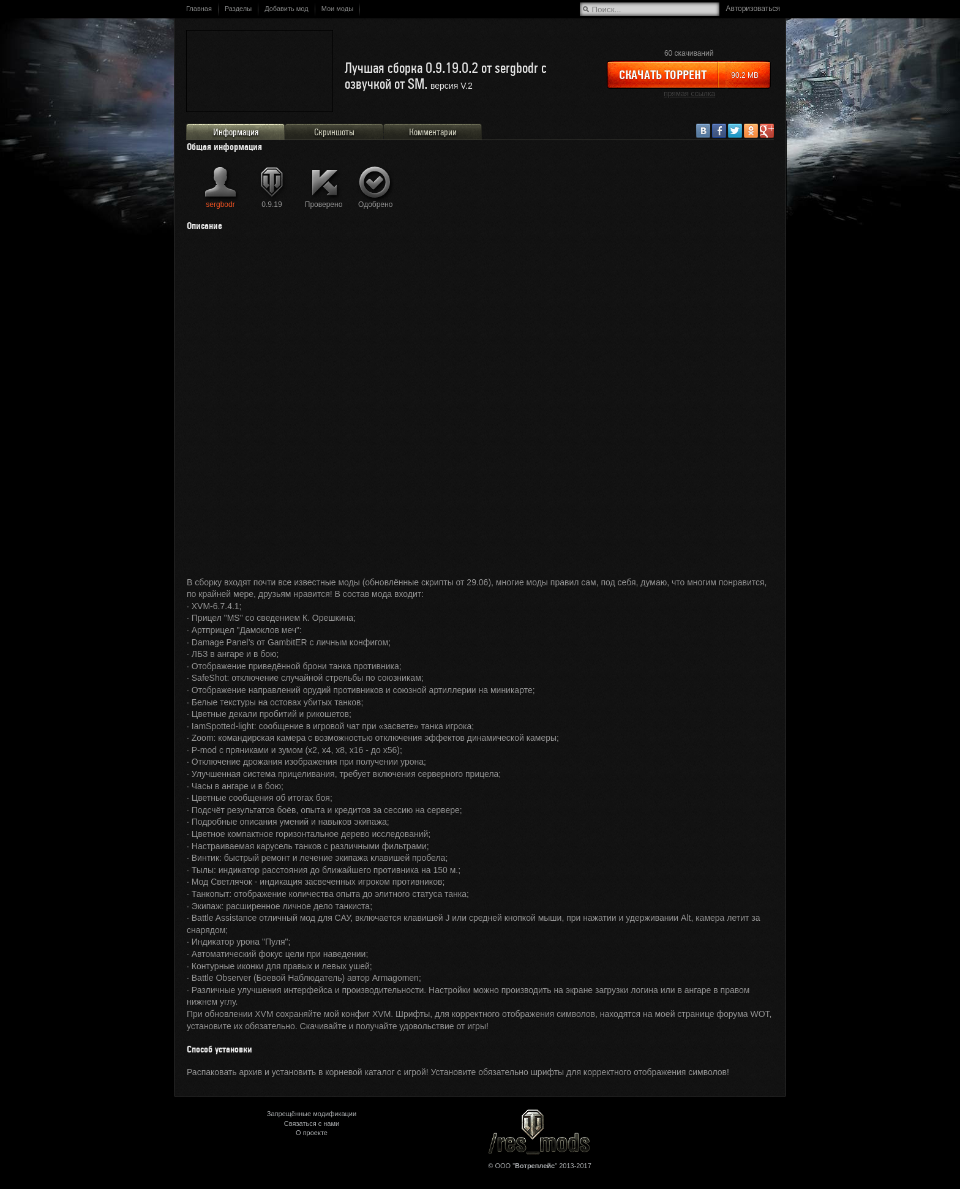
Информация (235, 132)
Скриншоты (334, 132)
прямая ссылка (689, 93)
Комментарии (433, 132)
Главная (199, 8)
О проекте (312, 1132)
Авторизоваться (753, 8)
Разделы (238, 8)
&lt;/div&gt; (480, 408)
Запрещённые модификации (311, 1113)
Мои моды (337, 8)
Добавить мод (286, 8)
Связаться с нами (311, 1123)
